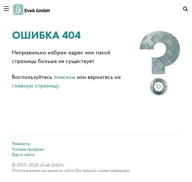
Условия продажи (28, 149)
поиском (64, 77)
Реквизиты (21, 143)
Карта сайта (23, 154)
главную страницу (35, 85)
